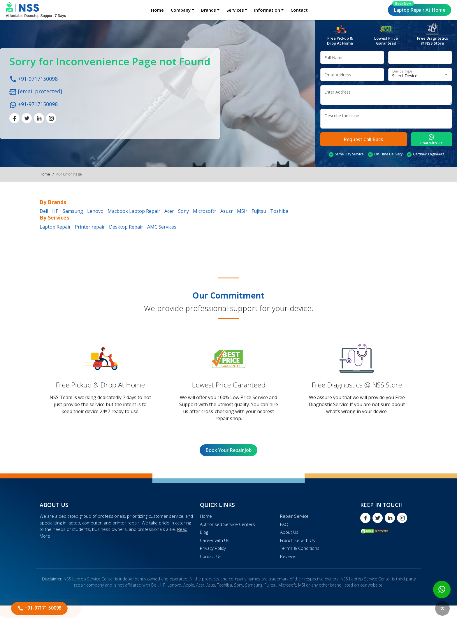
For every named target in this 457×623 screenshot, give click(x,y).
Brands (208, 10)
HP (55, 211)
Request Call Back (363, 139)
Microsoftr (204, 211)
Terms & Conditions (299, 548)
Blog (204, 532)
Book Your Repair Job (228, 450)
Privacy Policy (213, 548)
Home (157, 10)
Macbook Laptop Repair (134, 211)
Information (267, 10)
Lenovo (95, 211)
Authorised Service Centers (227, 524)
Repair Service (294, 516)
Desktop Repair (126, 227)
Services (235, 10)
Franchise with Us (297, 540)
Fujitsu (259, 211)
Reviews (288, 556)
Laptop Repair (418, 8)
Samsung (73, 211)
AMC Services (161, 227)
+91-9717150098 (33, 78)
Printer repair (90, 227)
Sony (183, 211)
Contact (299, 10)
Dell (44, 211)
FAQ (284, 524)
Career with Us (214, 540)
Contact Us (211, 556)
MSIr (242, 211)
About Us (289, 532)
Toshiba (279, 211)
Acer (169, 211)
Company (181, 10)
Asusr (226, 211)
